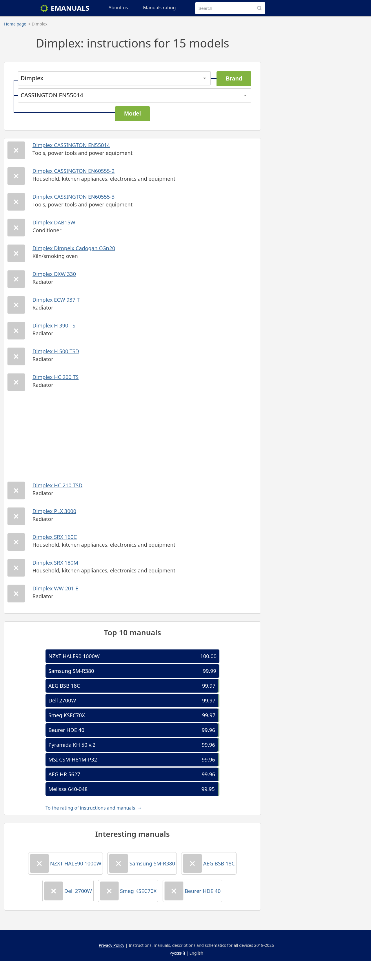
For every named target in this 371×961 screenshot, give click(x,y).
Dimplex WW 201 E (55, 588)
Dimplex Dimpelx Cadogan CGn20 (73, 248)
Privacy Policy (111, 945)
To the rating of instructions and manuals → (94, 808)
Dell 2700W (62, 700)
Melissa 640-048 (68, 789)
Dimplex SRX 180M (55, 562)
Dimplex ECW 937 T (56, 299)
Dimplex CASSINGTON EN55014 (71, 145)
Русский (177, 953)
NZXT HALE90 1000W (74, 656)
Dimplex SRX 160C (54, 536)
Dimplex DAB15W (53, 222)
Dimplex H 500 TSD (55, 351)
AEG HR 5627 (64, 774)
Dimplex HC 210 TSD (57, 485)
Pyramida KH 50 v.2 (72, 744)
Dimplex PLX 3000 (54, 511)
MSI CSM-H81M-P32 (72, 759)
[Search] (259, 8)
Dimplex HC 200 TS (55, 377)
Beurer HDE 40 (66, 729)
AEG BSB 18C (64, 685)
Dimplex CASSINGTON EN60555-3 (73, 196)
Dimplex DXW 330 (54, 273)
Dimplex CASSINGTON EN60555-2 (73, 170)
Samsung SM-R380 (71, 670)
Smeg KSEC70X (66, 715)
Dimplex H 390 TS (53, 325)
